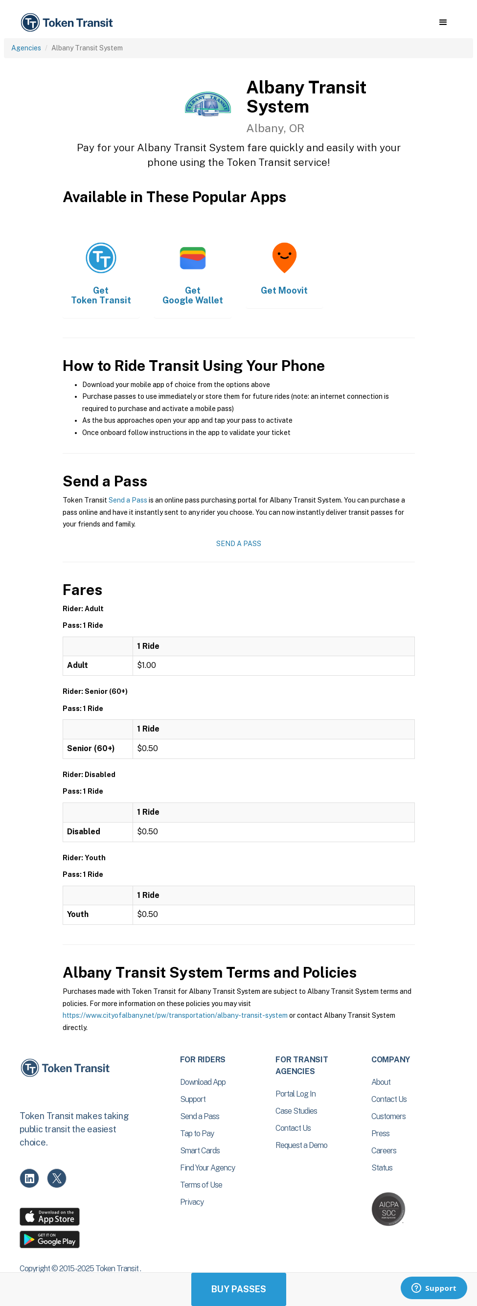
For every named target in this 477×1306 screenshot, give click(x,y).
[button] (443, 22)
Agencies (26, 48)
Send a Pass (128, 500)
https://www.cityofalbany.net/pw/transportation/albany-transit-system (175, 1015)
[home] (68, 23)
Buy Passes (238, 1289)
